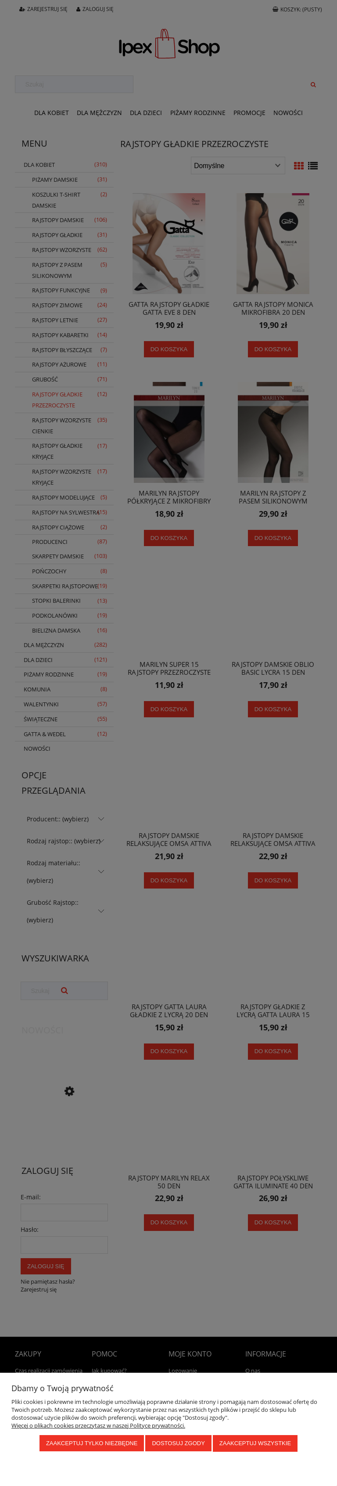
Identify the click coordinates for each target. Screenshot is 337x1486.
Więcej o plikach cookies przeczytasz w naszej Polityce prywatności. (98, 1426)
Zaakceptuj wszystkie (255, 1443)
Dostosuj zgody (178, 1443)
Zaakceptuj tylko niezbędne (92, 1443)
